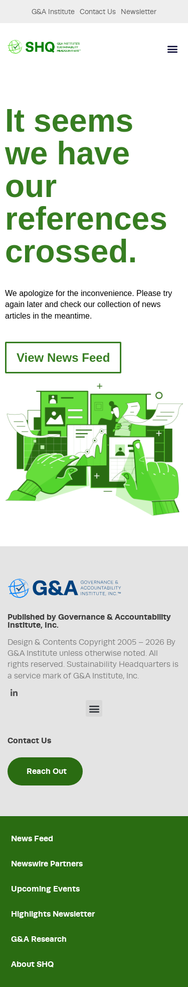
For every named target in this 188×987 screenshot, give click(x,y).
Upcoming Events (45, 889)
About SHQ (32, 964)
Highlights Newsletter (53, 914)
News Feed (32, 838)
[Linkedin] (14, 693)
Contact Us (98, 12)
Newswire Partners (47, 863)
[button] (172, 49)
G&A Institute (53, 12)
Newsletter (138, 12)
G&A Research (39, 939)
